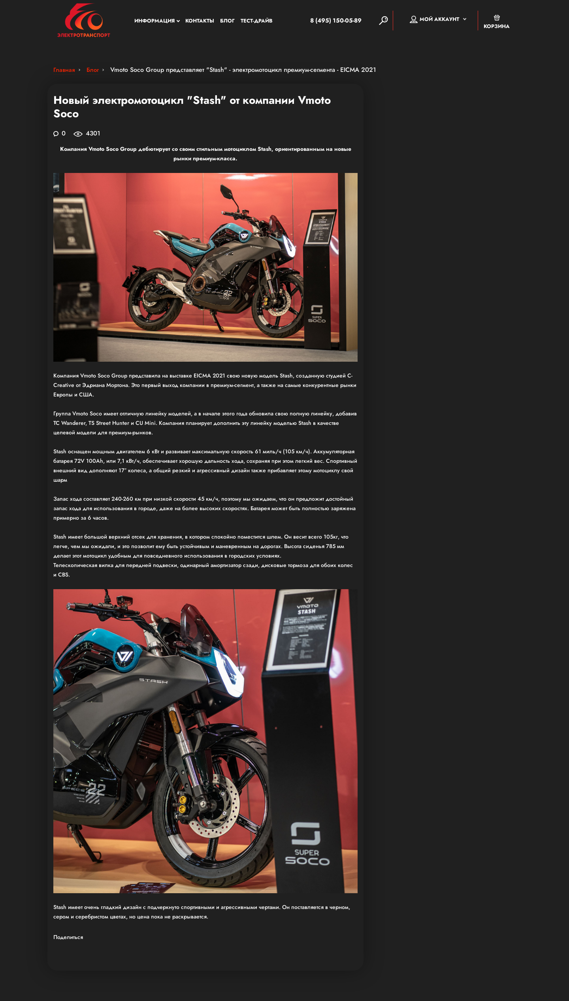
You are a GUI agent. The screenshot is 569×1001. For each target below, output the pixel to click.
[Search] (383, 21)
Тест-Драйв (257, 21)
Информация (154, 21)
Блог (227, 21)
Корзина (497, 23)
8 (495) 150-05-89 (327, 21)
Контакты (199, 21)
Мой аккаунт (434, 20)
